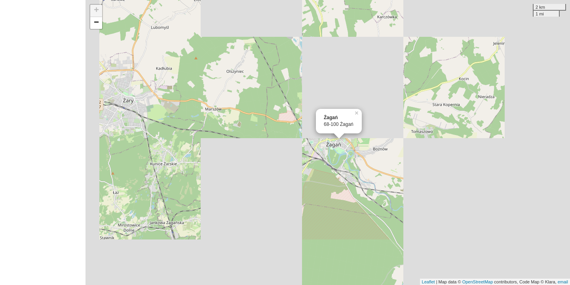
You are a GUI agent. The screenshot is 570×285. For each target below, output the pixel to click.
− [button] (96, 23)
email (563, 281)
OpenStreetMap (477, 281)
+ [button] (96, 11)
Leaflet (428, 281)
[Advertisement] (43, 142)
